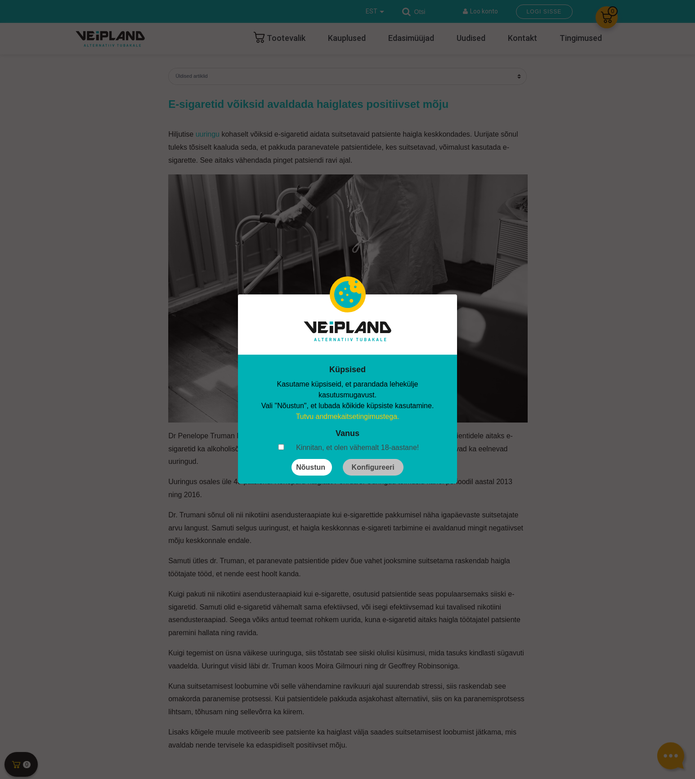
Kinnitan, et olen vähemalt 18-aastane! (357, 447)
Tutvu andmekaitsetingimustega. (347, 416)
